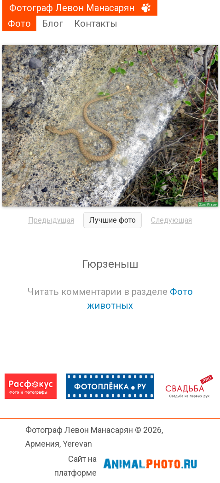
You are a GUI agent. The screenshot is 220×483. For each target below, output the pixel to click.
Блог (52, 23)
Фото (19, 23)
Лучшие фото (112, 220)
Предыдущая (51, 220)
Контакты (95, 23)
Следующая (171, 220)
